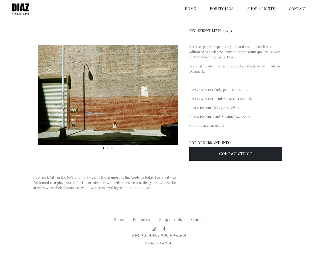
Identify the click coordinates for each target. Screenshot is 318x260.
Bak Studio (166, 243)
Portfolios (221, 8)
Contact (297, 8)
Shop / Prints (261, 8)
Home (190, 8)
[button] (103, 148)
